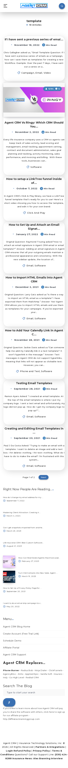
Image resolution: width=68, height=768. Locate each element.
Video (47, 72)
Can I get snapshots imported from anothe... (23, 527)
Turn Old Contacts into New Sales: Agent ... (38, 573)
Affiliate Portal (11, 647)
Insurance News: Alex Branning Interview (37, 758)
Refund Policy (22, 750)
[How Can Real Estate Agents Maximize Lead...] (9, 562)
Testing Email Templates (34, 383)
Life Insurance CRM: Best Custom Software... (23, 543)
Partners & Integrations (50, 747)
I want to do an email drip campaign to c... (22, 603)
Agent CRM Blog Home (16, 626)
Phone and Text (30, 371)
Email (38, 72)
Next (43, 477)
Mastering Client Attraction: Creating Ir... (22, 512)
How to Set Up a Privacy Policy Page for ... (22, 588)
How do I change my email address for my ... (23, 497)
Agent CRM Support (14, 654)
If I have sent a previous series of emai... (34, 39)
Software (36, 167)
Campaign (27, 72)
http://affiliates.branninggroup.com (21, 719)
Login (9, 750)
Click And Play (36, 212)
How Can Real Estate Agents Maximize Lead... (39, 558)
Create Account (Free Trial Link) (21, 633)
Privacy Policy (41, 750)
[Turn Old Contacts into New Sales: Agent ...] (9, 577)
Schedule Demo (12, 640)
